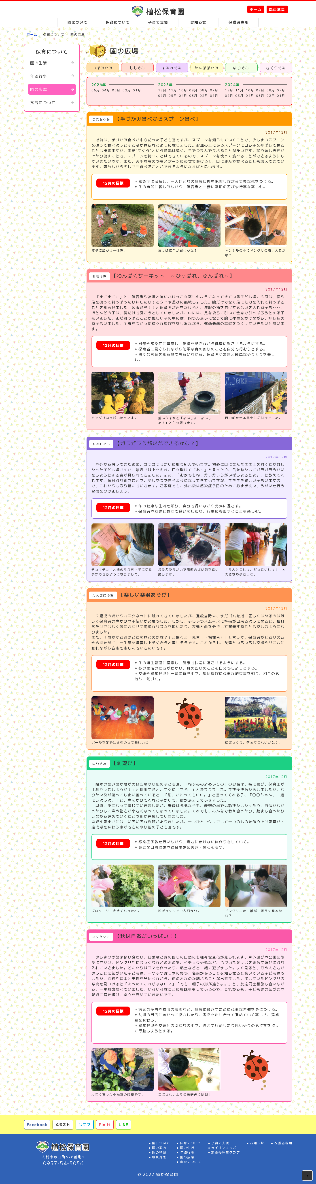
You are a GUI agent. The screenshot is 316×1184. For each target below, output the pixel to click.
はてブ (84, 1124)
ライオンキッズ (223, 1147)
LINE (123, 1124)
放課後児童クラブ (225, 1152)
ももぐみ (137, 67)
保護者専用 (283, 1143)
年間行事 (38, 76)
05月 (95, 90)
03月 (116, 90)
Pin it (105, 1124)
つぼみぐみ (103, 67)
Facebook (37, 1124)
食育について (43, 102)
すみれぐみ (172, 67)
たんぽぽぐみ (207, 67)
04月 (106, 90)
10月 (183, 90)
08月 (204, 90)
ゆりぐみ (241, 67)
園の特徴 (159, 1152)
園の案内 (159, 1147)
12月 (162, 90)
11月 (173, 90)
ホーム (256, 9)
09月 (193, 90)
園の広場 (38, 89)
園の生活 (38, 62)
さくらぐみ (276, 67)
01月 (137, 90)
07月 (214, 90)
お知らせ (257, 1143)
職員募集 (277, 9)
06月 (162, 95)
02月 (127, 90)
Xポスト (62, 1124)
